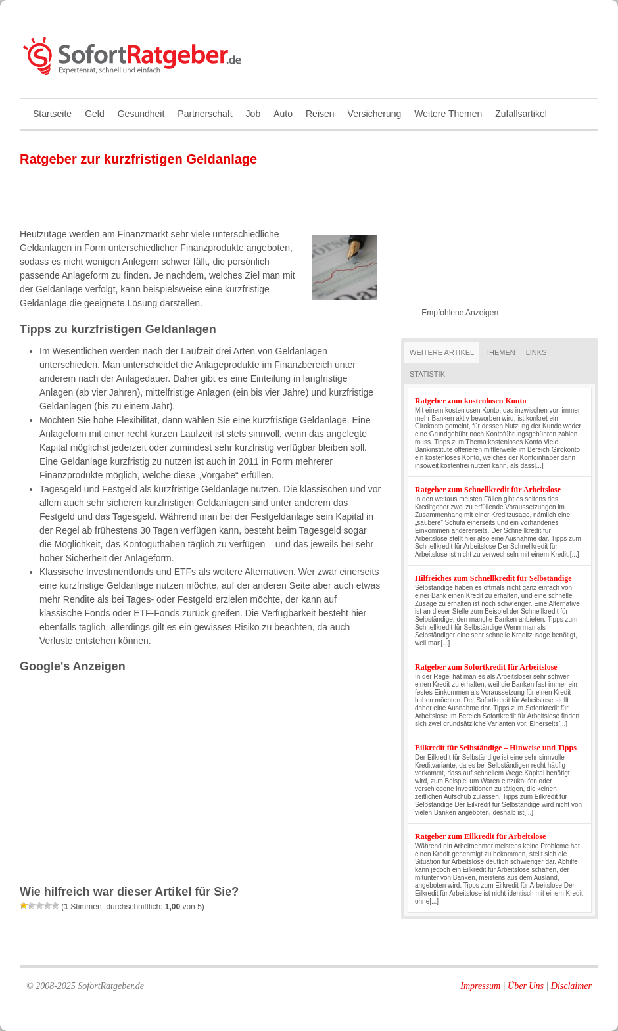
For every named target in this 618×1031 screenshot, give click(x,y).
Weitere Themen (448, 113)
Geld (95, 113)
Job (253, 113)
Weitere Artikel (442, 352)
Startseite (52, 113)
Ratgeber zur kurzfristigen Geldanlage (138, 159)
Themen (500, 352)
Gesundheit (141, 113)
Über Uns (526, 986)
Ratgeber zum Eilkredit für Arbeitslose (480, 836)
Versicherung (375, 113)
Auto (283, 113)
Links (536, 352)
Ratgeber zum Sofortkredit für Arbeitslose (486, 667)
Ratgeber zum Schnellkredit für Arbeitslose (488, 489)
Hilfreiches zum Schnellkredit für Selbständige (493, 578)
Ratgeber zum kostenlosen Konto (470, 400)
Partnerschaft (205, 113)
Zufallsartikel (521, 113)
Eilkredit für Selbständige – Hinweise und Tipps (496, 747)
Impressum (480, 986)
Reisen (320, 113)
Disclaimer (571, 986)
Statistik (427, 374)
